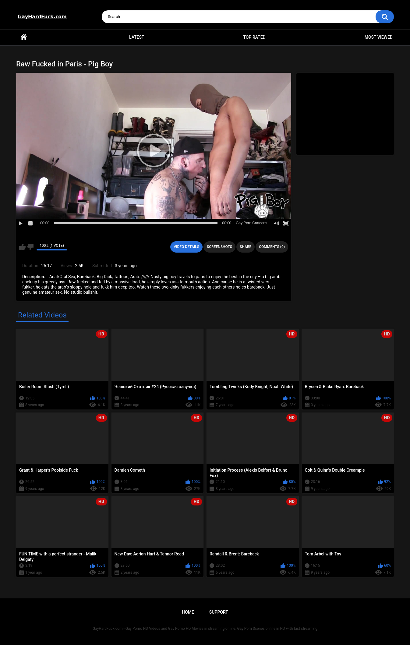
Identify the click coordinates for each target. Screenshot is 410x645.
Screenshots (219, 247)
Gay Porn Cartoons (251, 223)
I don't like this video (30, 247)
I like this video (22, 247)
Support (218, 612)
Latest (136, 37)
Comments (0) (272, 247)
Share (245, 247)
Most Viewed (379, 37)
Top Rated (254, 37)
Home (23, 37)
